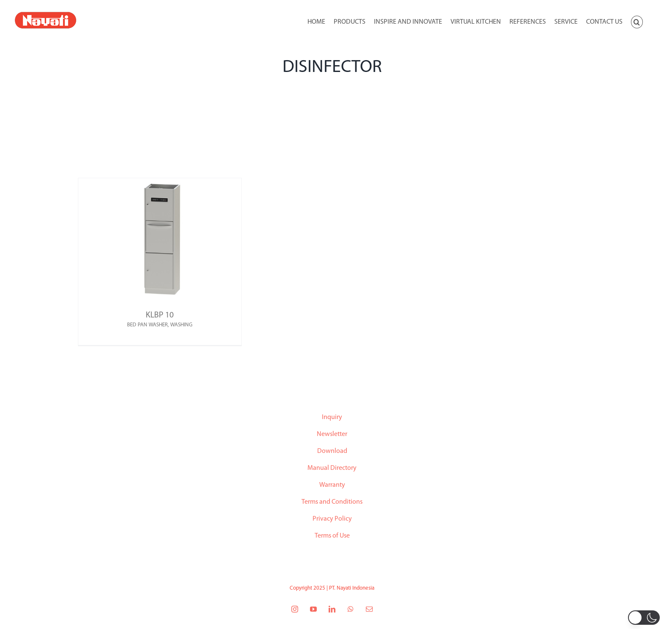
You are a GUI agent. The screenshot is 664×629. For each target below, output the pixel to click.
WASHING (181, 325)
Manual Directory (332, 468)
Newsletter (332, 434)
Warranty (332, 485)
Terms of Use (332, 535)
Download (332, 451)
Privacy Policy (332, 519)
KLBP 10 (160, 315)
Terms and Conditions (332, 502)
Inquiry (332, 417)
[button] (637, 21)
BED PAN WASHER (147, 325)
